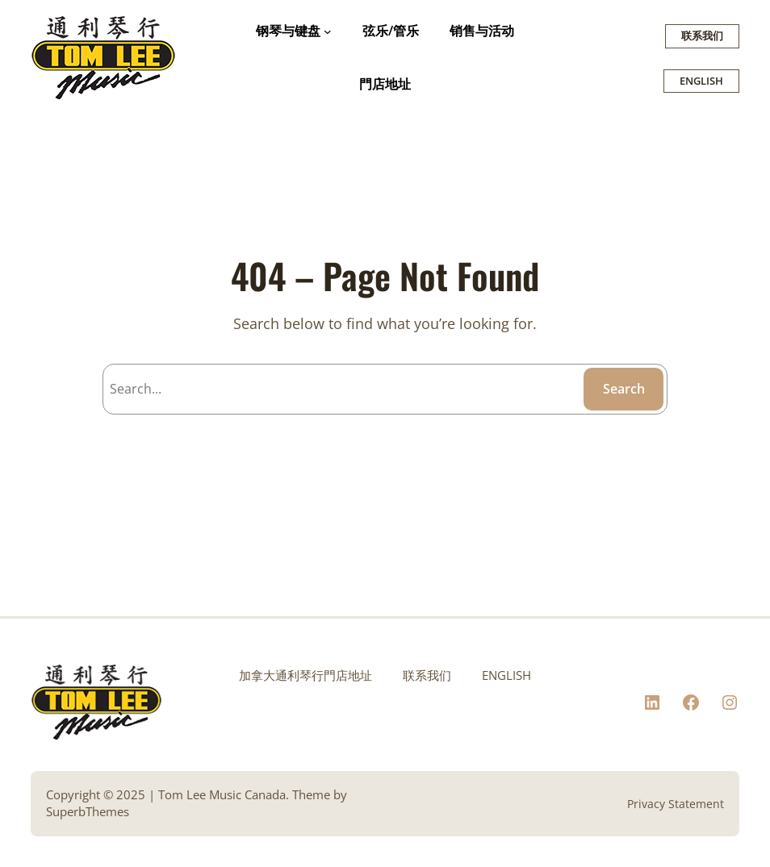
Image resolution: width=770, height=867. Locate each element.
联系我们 (702, 35)
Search (624, 389)
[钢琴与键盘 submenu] (328, 31)
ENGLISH (701, 80)
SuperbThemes (87, 811)
